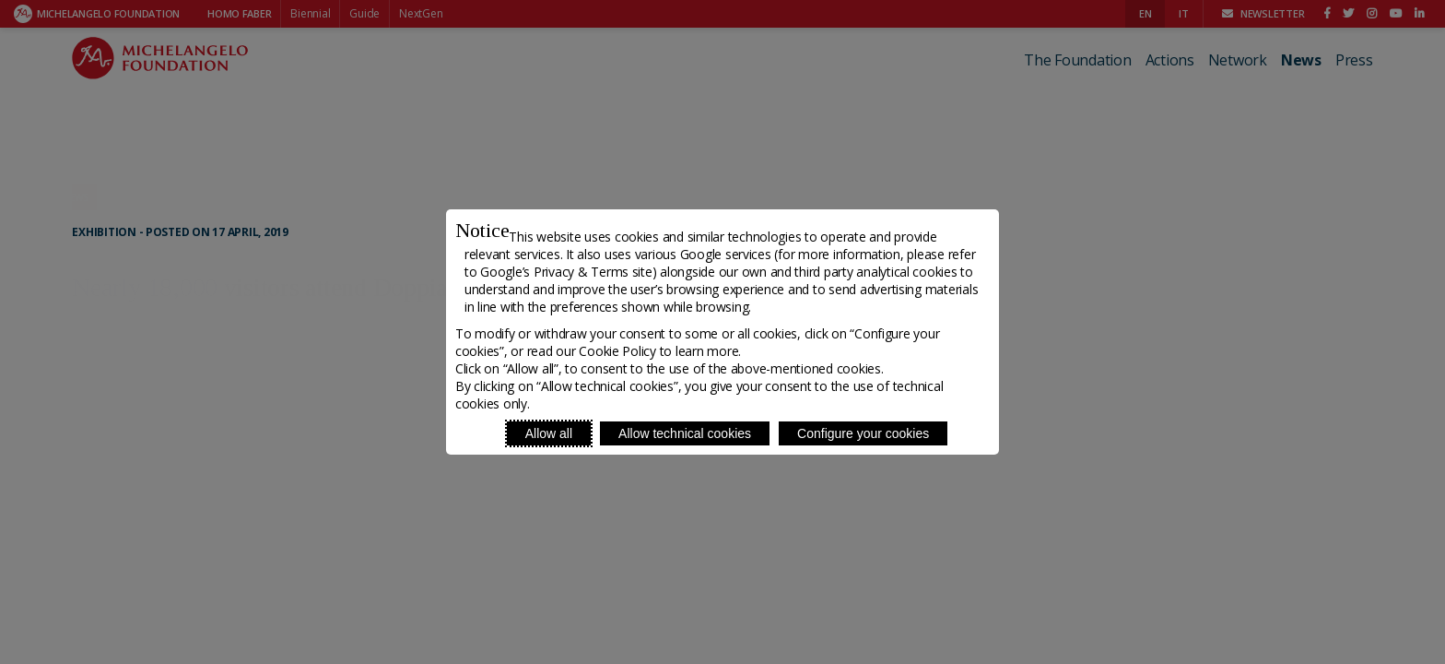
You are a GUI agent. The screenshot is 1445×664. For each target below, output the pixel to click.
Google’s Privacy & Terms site (566, 271)
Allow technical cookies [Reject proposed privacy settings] (684, 433)
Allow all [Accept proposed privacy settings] (548, 433)
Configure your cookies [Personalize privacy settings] (863, 433)
